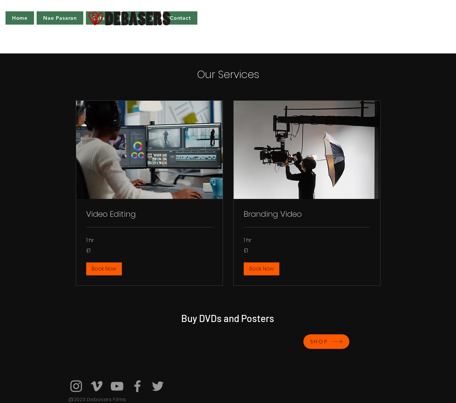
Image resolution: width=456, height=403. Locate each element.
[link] (149, 214)
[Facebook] (137, 386)
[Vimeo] (96, 386)
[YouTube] (117, 386)
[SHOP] (326, 341)
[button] (104, 268)
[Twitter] (158, 386)
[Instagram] (76, 386)
